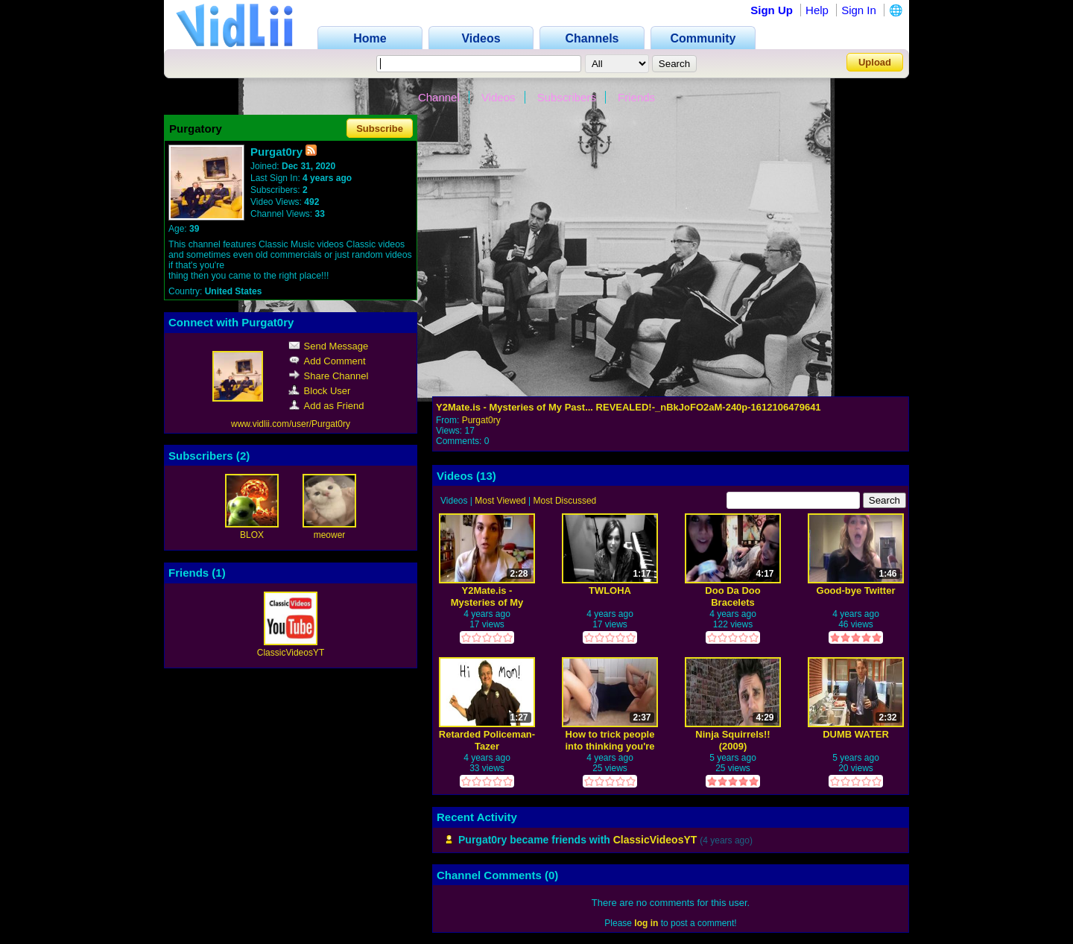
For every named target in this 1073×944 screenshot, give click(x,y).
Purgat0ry (481, 420)
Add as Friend (326, 405)
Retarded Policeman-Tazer (487, 740)
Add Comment (327, 361)
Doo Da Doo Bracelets (732, 596)
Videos (498, 97)
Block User (319, 390)
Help (817, 10)
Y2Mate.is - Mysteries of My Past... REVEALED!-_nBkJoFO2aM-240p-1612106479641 (628, 407)
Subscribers (566, 97)
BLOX (252, 535)
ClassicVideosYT (290, 652)
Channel (439, 97)
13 (486, 475)
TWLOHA (610, 590)
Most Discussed (565, 500)
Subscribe (379, 128)
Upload (874, 62)
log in (646, 923)
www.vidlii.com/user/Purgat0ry (290, 424)
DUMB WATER (856, 734)
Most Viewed (500, 500)
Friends (636, 97)
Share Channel (328, 375)
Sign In (858, 10)
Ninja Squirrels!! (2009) (732, 740)
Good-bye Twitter (856, 590)
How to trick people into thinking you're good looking (609, 740)
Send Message (328, 346)
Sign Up (771, 10)
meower (330, 535)
